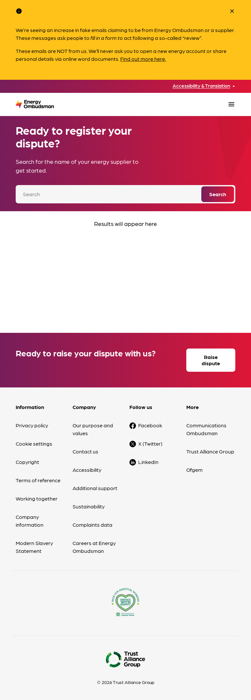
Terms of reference (38, 480)
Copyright (27, 461)
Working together (37, 498)
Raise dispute (211, 360)
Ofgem (194, 469)
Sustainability (89, 506)
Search (217, 194)
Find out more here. (143, 58)
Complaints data (92, 524)
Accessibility (87, 469)
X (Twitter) (150, 443)
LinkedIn (148, 461)
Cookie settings (34, 443)
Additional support (95, 488)
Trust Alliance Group (210, 451)
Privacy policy (32, 425)
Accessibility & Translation (201, 86)
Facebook (150, 425)
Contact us (85, 451)
